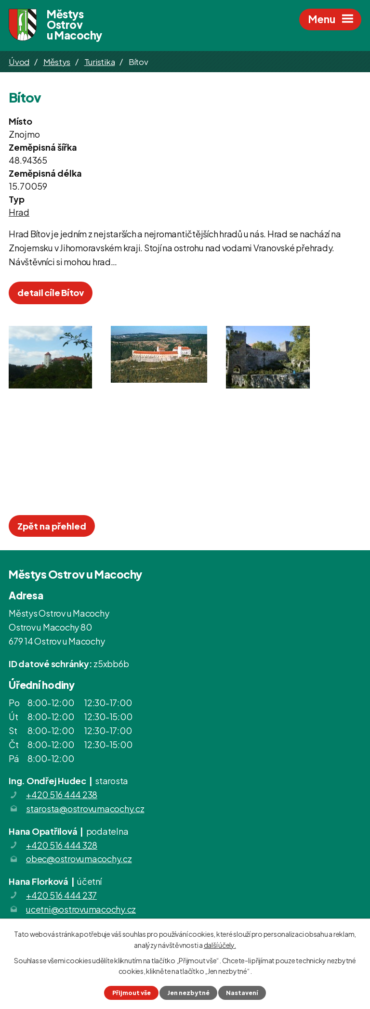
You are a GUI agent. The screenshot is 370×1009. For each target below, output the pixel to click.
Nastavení (242, 992)
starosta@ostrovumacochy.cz (85, 809)
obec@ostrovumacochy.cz (79, 860)
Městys (57, 62)
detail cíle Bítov (50, 293)
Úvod (19, 62)
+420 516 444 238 (61, 796)
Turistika (99, 62)
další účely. (220, 944)
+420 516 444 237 (61, 896)
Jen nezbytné (188, 992)
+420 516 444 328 (61, 846)
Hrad (19, 213)
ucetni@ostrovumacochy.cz (81, 910)
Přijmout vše (130, 992)
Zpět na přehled (51, 527)
